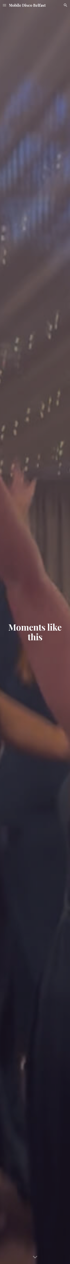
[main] (35, 632)
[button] (4, 5)
